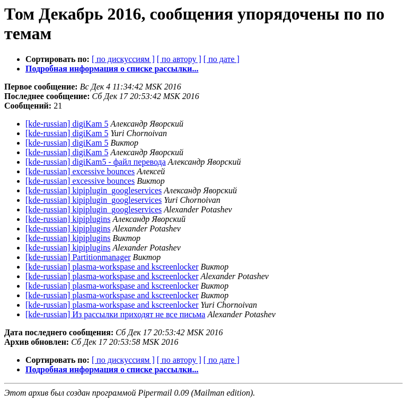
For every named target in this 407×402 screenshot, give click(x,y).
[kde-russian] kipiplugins (67, 219)
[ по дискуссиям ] (123, 59)
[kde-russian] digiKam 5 (66, 123)
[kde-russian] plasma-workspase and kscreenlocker (112, 266)
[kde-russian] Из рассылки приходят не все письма (115, 314)
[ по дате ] (222, 59)
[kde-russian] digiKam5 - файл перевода (95, 161)
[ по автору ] (179, 59)
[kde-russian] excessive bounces (80, 171)
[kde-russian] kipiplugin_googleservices (93, 190)
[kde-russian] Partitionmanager (78, 257)
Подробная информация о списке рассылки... (111, 68)
